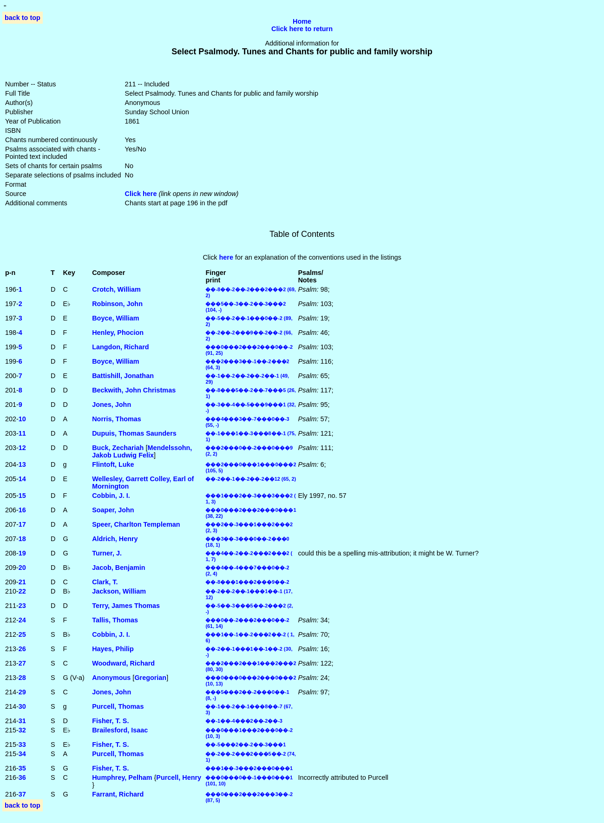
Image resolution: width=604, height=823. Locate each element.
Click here (141, 193)
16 (22, 510)
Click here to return (302, 29)
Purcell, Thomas (118, 706)
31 (22, 721)
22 (22, 591)
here (226, 257)
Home (302, 21)
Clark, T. (105, 582)
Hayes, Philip (113, 649)
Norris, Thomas (116, 419)
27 (22, 663)
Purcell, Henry (178, 777)
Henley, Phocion (118, 332)
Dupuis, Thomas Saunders (134, 433)
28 (22, 677)
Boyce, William (115, 318)
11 (22, 433)
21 (22, 582)
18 (22, 538)
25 (22, 634)
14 (22, 479)
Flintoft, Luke (113, 464)
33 (22, 744)
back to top (22, 17)
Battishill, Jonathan (123, 375)
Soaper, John (113, 510)
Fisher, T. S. (110, 721)
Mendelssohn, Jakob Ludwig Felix (142, 451)
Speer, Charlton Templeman (136, 524)
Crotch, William (116, 289)
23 (22, 605)
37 (22, 794)
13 (22, 464)
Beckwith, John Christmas (134, 390)
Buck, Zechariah (118, 447)
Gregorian (150, 677)
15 (22, 495)
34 (22, 754)
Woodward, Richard (123, 663)
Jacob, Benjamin (118, 567)
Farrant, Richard (118, 794)
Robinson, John (117, 303)
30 (22, 706)
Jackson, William (119, 591)
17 (22, 524)
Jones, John (111, 404)
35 (22, 768)
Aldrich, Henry (115, 538)
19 (22, 553)
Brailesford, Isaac (120, 730)
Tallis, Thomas (115, 620)
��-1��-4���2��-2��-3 (243, 721)
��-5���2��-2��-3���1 (245, 744)
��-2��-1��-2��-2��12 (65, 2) (250, 479)
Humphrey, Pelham (122, 777)
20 (22, 567)
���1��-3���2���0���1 (249, 768)
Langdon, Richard (120, 347)
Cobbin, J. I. (111, 495)
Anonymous (111, 677)
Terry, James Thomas (126, 605)
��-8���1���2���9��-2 (247, 582)
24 (22, 620)
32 (22, 730)
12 (22, 447)
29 (22, 692)
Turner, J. (107, 553)
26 (22, 649)
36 (22, 777)
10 (22, 419)
